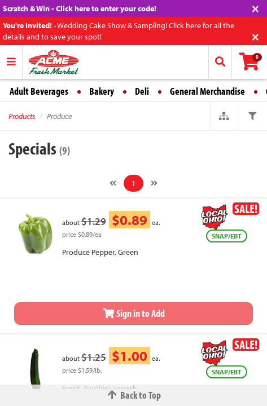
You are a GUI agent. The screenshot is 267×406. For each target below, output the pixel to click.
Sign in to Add (133, 313)
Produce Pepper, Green (100, 252)
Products (21, 116)
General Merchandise (207, 91)
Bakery (101, 91)
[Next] (154, 183)
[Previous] (113, 183)
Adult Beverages (39, 91)
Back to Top (133, 395)
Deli (142, 91)
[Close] (255, 8)
